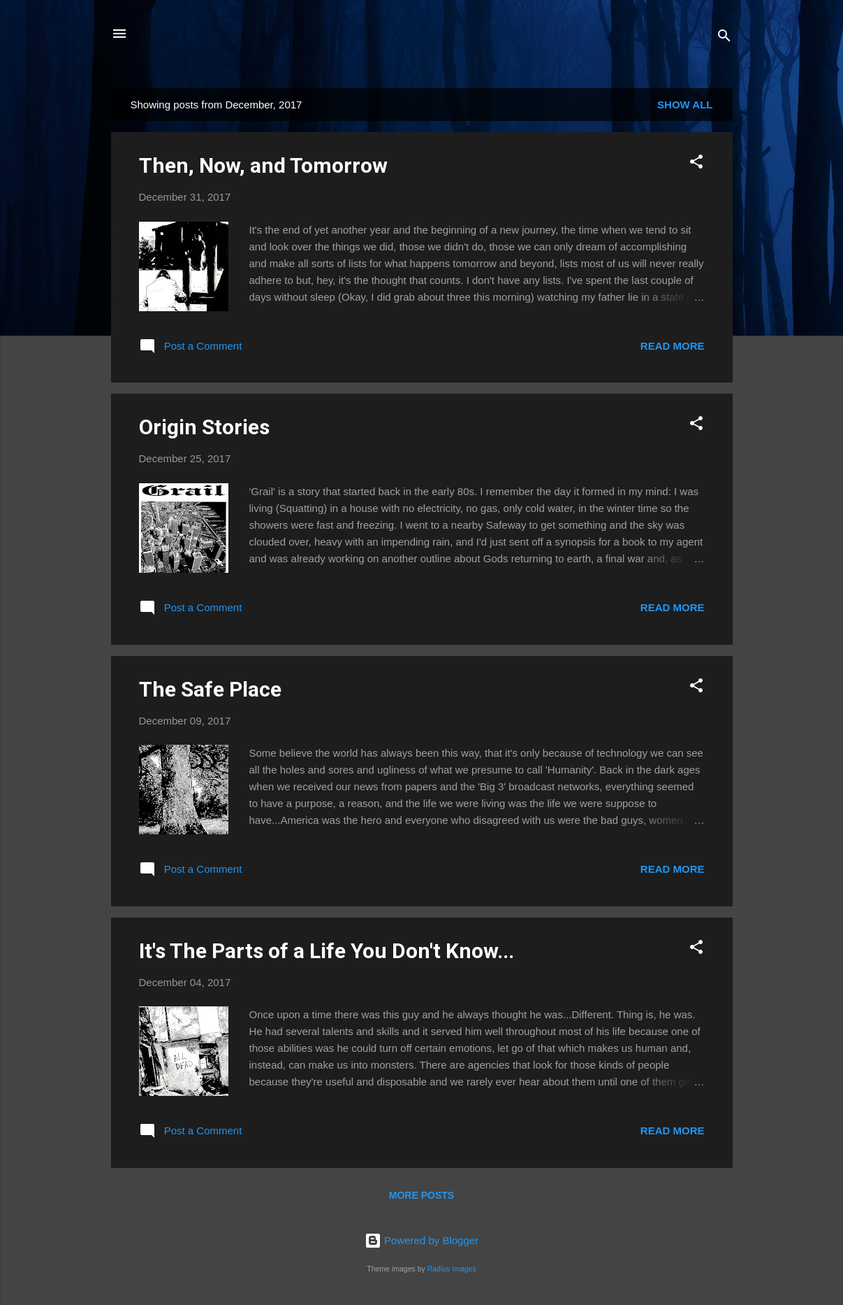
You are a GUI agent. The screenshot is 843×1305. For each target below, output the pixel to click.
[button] (696, 164)
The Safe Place (210, 689)
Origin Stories (204, 427)
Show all (684, 104)
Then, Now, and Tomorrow (263, 165)
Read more (672, 346)
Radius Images (451, 1268)
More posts (421, 1195)
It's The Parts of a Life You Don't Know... (326, 951)
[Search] (724, 38)
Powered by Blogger (421, 1240)
